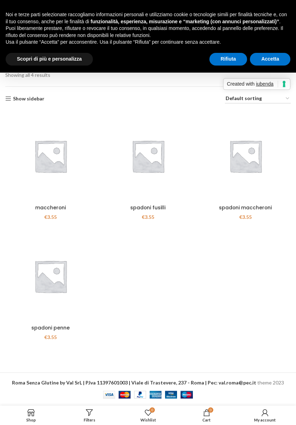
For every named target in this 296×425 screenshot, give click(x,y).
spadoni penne (50, 328)
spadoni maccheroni (245, 207)
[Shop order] (258, 99)
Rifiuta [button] (228, 59)
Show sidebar (28, 98)
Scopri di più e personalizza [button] (49, 59)
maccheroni (50, 207)
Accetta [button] (270, 59)
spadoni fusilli (148, 207)
